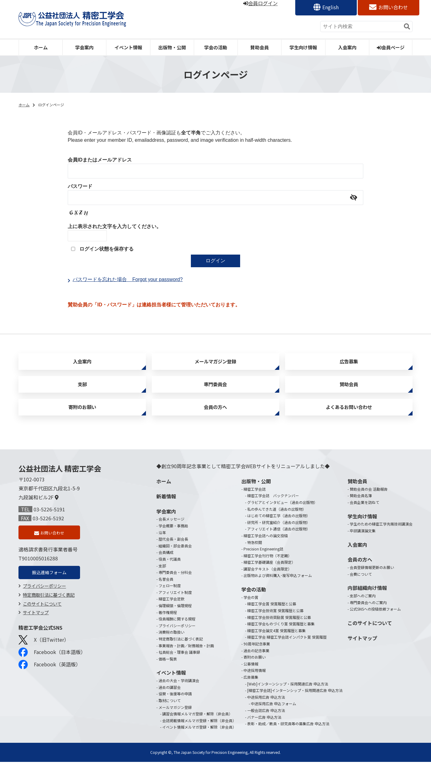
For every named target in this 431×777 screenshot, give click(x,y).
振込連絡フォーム (49, 590)
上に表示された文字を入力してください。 (114, 226)
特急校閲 (254, 557)
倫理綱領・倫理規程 (175, 620)
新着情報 (166, 511)
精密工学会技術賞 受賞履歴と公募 (275, 625)
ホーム (41, 47)
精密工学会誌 (255, 504)
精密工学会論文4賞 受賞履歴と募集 (276, 645)
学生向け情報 (303, 47)
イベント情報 (128, 47)
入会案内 (347, 47)
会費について (361, 589)
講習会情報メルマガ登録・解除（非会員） (197, 729)
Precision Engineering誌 (263, 564)
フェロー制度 (170, 600)
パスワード (80, 186)
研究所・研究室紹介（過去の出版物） (278, 537)
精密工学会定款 (171, 614)
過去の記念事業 (256, 665)
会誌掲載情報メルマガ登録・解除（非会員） (199, 735)
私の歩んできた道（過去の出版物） (276, 524)
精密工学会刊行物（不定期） (268, 570)
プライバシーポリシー (44, 604)
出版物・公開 (172, 47)
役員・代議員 (170, 574)
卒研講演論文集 (363, 545)
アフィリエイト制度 (175, 607)
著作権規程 (168, 627)
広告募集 (349, 364)
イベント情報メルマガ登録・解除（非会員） (199, 742)
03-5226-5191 (49, 524)
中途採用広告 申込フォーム (273, 719)
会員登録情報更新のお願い (372, 582)
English (330, 7)
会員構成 (166, 567)
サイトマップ (36, 631)
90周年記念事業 (257, 658)
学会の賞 (251, 612)
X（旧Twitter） (43, 658)
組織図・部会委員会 (175, 560)
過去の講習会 (170, 702)
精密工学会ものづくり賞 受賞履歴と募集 (281, 639)
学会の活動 (215, 47)
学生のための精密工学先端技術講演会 (381, 539)
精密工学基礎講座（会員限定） (269, 577)
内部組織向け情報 (367, 603)
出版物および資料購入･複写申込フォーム (278, 590)
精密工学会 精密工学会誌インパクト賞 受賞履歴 (287, 652)
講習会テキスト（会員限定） (268, 584)
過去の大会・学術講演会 (179, 695)
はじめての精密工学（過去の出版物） (278, 531)
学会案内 (84, 47)
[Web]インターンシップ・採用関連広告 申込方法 (287, 698)
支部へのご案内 (363, 611)
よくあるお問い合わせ (349, 420)
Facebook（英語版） (49, 683)
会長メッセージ (171, 534)
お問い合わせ (393, 7)
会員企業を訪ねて (364, 517)
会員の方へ (215, 420)
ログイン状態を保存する (106, 249)
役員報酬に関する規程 (177, 634)
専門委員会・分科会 (175, 587)
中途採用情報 (255, 685)
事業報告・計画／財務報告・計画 (186, 660)
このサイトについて (42, 622)
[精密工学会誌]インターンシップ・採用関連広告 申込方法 (295, 705)
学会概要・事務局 (173, 540)
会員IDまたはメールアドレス (100, 159)
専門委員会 (215, 392)
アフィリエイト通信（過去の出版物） (278, 544)
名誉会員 (166, 594)
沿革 (162, 547)
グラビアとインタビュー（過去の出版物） (282, 517)
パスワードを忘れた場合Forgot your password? (128, 279)
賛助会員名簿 (361, 510)
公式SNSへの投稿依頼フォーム (375, 624)
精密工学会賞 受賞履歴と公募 (271, 619)
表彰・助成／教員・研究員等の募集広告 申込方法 (288, 739)
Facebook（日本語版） (52, 671)
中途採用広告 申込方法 (266, 712)
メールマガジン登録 (215, 364)
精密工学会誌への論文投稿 (266, 550)
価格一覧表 (168, 674)
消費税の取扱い (171, 647)
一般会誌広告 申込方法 (266, 725)
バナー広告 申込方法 (264, 732)
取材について (170, 715)
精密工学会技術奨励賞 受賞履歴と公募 (279, 632)
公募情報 (251, 678)
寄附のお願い (82, 420)
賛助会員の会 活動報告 (369, 504)
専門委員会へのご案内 (368, 617)
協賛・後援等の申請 (175, 709)
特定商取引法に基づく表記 (49, 613)
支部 (82, 392)
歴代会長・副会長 (173, 554)
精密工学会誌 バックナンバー (273, 510)
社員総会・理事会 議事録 (179, 667)
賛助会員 (259, 47)
